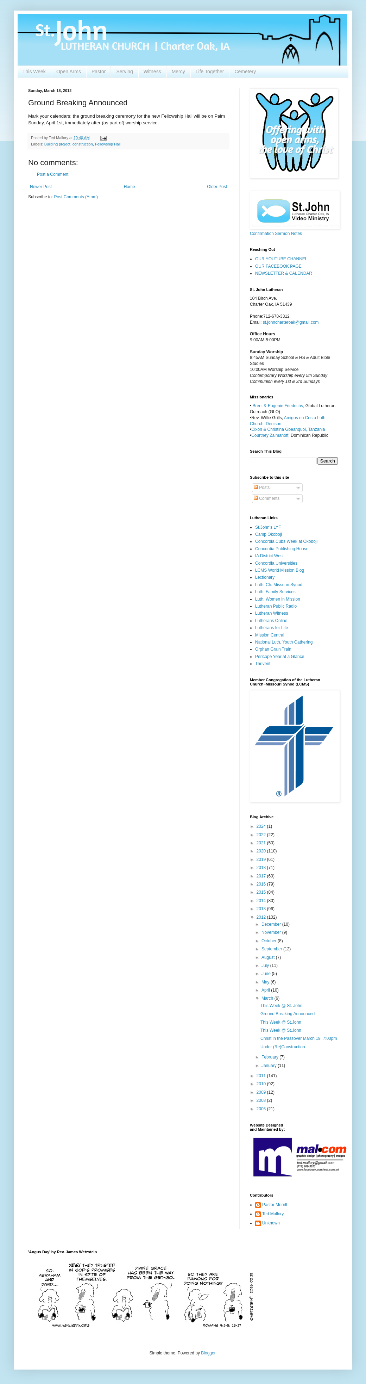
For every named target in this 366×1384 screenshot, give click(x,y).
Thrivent (262, 663)
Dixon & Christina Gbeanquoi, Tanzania (288, 429)
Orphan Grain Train (273, 649)
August (268, 957)
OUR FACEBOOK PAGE (278, 266)
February (270, 1057)
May (266, 982)
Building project (57, 144)
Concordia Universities (276, 563)
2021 (262, 842)
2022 (262, 834)
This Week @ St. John (281, 1005)
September (272, 949)
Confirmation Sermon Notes (276, 233)
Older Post (217, 186)
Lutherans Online (271, 620)
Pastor (99, 71)
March (267, 998)
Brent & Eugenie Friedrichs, (279, 405)
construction (82, 144)
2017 (262, 876)
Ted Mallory (273, 1213)
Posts (262, 487)
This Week (34, 71)
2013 (262, 908)
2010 (262, 1083)
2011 (262, 1075)
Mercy (178, 71)
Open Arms (68, 71)
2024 (262, 826)
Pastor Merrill (274, 1204)
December (271, 924)
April (266, 990)
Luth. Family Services (275, 591)
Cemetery (245, 71)
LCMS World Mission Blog (279, 570)
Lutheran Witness (271, 613)
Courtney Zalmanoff (269, 435)
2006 (262, 1108)
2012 (262, 917)
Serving (124, 71)
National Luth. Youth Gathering (284, 642)
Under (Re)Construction (282, 1046)
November (271, 932)
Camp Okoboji (268, 534)
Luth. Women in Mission (277, 599)
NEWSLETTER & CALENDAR (283, 273)
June (266, 973)
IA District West (269, 555)
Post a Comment (52, 174)
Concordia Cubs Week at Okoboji (286, 541)
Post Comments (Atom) (76, 196)
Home (129, 186)
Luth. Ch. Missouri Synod (278, 584)
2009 (262, 1092)
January (269, 1065)
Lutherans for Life (271, 627)
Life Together (210, 71)
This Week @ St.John (280, 1022)
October (269, 940)
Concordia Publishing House (281, 548)
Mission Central (269, 635)
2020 (262, 851)
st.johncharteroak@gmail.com (291, 322)
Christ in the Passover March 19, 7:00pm (298, 1038)
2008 (262, 1100)
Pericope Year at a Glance (279, 656)
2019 (262, 859)
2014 (262, 900)
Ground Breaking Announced (287, 1013)
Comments (266, 498)
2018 (262, 867)
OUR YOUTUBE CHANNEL (281, 258)
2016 (262, 884)
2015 (262, 892)
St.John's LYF (268, 527)
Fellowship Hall (108, 144)
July (265, 965)
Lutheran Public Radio (276, 606)
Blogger (208, 1353)
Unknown (271, 1223)
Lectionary (264, 577)
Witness (152, 71)
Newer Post (41, 186)
